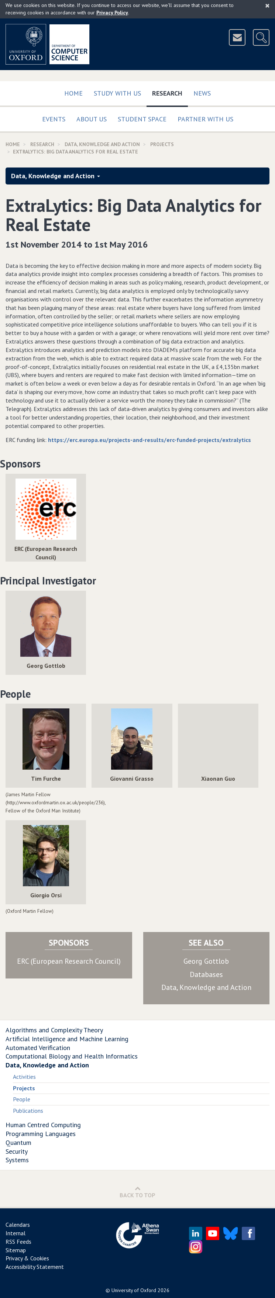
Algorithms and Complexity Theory (54, 1030)
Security (17, 1151)
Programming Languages (41, 1133)
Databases (206, 974)
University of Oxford (133, 1290)
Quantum (18, 1142)
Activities (24, 1076)
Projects (162, 144)
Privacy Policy (112, 12)
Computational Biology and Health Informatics (72, 1056)
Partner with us (205, 119)
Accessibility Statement (35, 1266)
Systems (17, 1160)
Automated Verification (38, 1047)
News (202, 93)
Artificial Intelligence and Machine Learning (67, 1039)
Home (73, 93)
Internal (15, 1233)
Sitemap (16, 1250)
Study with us (117, 93)
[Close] (267, 5)
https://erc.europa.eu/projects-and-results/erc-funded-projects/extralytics (149, 439)
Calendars (18, 1224)
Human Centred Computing (43, 1125)
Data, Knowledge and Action (102, 144)
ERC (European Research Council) (69, 961)
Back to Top (137, 1192)
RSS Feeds (18, 1241)
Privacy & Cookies (27, 1258)
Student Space (142, 119)
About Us (91, 119)
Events (53, 119)
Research (170, 91)
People (21, 1099)
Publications (28, 1110)
